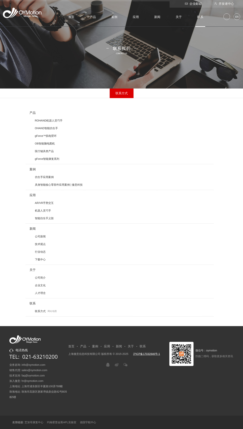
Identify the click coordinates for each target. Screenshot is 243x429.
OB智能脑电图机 (42, 143)
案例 (114, 17)
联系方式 (121, 93)
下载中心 (38, 259)
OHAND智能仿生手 (44, 128)
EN (237, 17)
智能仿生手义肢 (42, 218)
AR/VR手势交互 (42, 202)
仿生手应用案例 (42, 177)
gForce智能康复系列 (44, 158)
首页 (71, 17)
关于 (179, 17)
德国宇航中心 (88, 422)
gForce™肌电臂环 (43, 135)
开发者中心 (223, 3)
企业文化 (38, 285)
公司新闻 (38, 236)
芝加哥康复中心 (34, 422)
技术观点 (38, 244)
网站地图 (52, 311)
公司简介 (38, 277)
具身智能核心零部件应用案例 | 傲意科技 (56, 184)
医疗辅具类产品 (42, 151)
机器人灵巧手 (40, 210)
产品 (93, 17)
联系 (200, 17)
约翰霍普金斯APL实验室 (61, 422)
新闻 (157, 17)
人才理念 (38, 292)
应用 (136, 17)
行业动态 (38, 251)
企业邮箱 (193, 3)
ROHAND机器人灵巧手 (46, 120)
